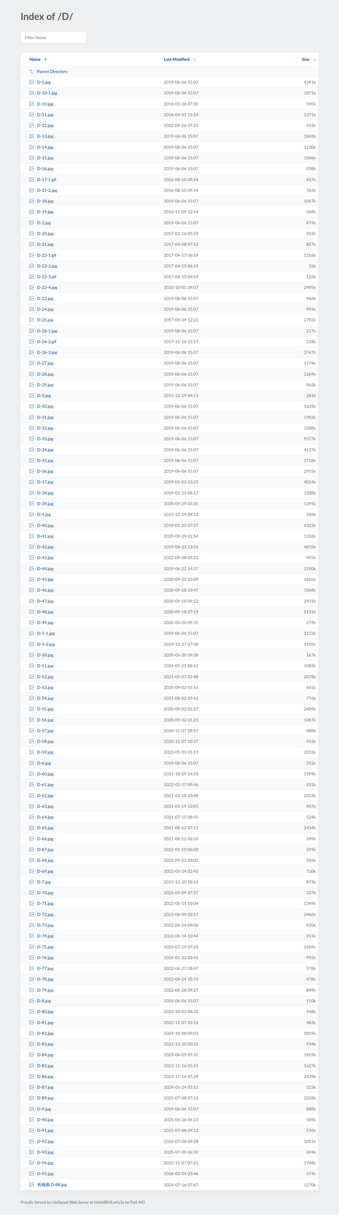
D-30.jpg (41, 406)
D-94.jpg (41, 1162)
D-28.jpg (41, 374)
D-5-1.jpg (42, 633)
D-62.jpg (41, 795)
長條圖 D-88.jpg (48, 1184)
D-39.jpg (41, 503)
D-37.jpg (41, 481)
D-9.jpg (40, 1108)
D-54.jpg (41, 698)
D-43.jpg (41, 557)
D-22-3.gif (42, 276)
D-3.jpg (40, 395)
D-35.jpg (41, 460)
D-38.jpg (41, 492)
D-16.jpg (41, 168)
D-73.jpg (41, 925)
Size (306, 59)
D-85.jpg (41, 1065)
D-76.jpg (41, 957)
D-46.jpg (41, 589)
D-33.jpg (41, 438)
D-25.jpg (41, 319)
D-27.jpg (41, 362)
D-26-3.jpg (43, 352)
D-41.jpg (41, 536)
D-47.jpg (41, 600)
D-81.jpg (41, 1022)
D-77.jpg (41, 968)
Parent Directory (48, 71)
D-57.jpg (41, 730)
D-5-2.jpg (42, 644)
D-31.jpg (41, 417)
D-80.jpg (41, 1011)
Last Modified (176, 59)
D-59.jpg (41, 751)
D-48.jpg (41, 611)
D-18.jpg (41, 200)
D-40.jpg (41, 525)
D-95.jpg (41, 1173)
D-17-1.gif (42, 179)
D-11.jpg (41, 114)
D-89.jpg (41, 1097)
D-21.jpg (41, 244)
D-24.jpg (41, 309)
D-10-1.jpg (43, 92)
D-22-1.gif (42, 255)
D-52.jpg (41, 676)
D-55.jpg (41, 708)
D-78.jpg (41, 978)
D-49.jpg (41, 622)
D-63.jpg (41, 806)
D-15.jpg (41, 157)
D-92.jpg (41, 1141)
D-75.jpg (41, 946)
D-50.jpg (41, 654)
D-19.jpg (41, 211)
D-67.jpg (41, 849)
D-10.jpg (41, 103)
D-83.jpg (41, 1043)
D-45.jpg (41, 579)
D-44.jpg (41, 568)
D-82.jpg (41, 1033)
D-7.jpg (40, 881)
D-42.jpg (41, 546)
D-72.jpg (41, 914)
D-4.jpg (40, 514)
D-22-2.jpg (43, 265)
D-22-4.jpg (43, 287)
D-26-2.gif (42, 341)
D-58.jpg (41, 741)
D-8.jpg (40, 1000)
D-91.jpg (41, 1130)
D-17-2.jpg (43, 190)
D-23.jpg (41, 298)
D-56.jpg (41, 719)
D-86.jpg (41, 1076)
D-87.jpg (41, 1087)
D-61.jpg (41, 784)
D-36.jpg (41, 471)
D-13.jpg (41, 136)
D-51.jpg (41, 665)
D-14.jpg (41, 147)
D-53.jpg (41, 687)
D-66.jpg (41, 838)
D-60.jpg (41, 773)
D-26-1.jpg (43, 330)
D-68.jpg (41, 860)
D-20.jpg (41, 233)
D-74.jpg (41, 935)
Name (35, 59)
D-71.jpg (41, 903)
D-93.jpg (41, 1152)
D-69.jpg (41, 871)
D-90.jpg (41, 1119)
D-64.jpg (41, 816)
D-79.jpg (41, 989)
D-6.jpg (40, 763)
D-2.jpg (40, 222)
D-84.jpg (41, 1054)
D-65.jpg (41, 827)
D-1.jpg (40, 82)
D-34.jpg (41, 449)
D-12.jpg (41, 125)
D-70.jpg (41, 892)
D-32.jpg (41, 427)
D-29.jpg (41, 384)
